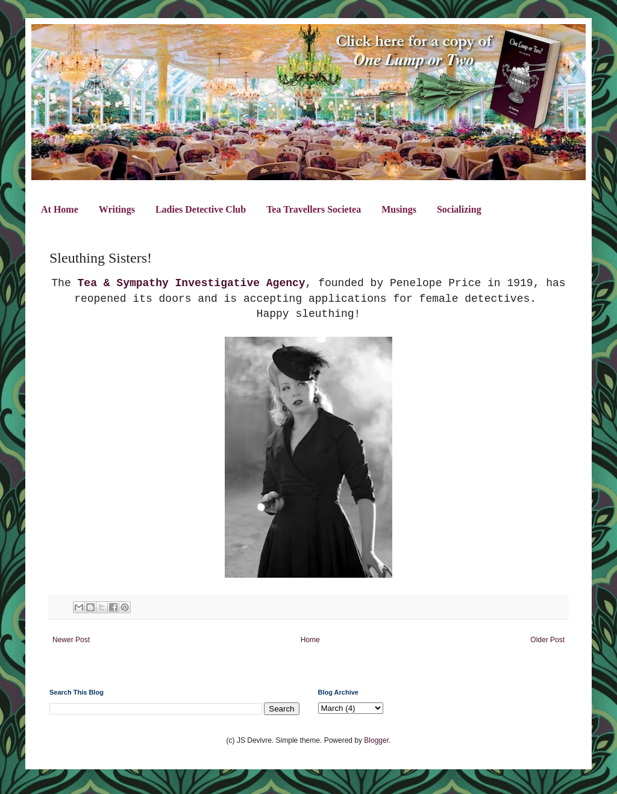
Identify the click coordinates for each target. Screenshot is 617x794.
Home (310, 640)
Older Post (547, 640)
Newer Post (71, 640)
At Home (59, 209)
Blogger (376, 740)
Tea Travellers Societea (313, 209)
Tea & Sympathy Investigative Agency (191, 283)
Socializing (459, 209)
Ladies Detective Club (200, 209)
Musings (398, 209)
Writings (117, 209)
